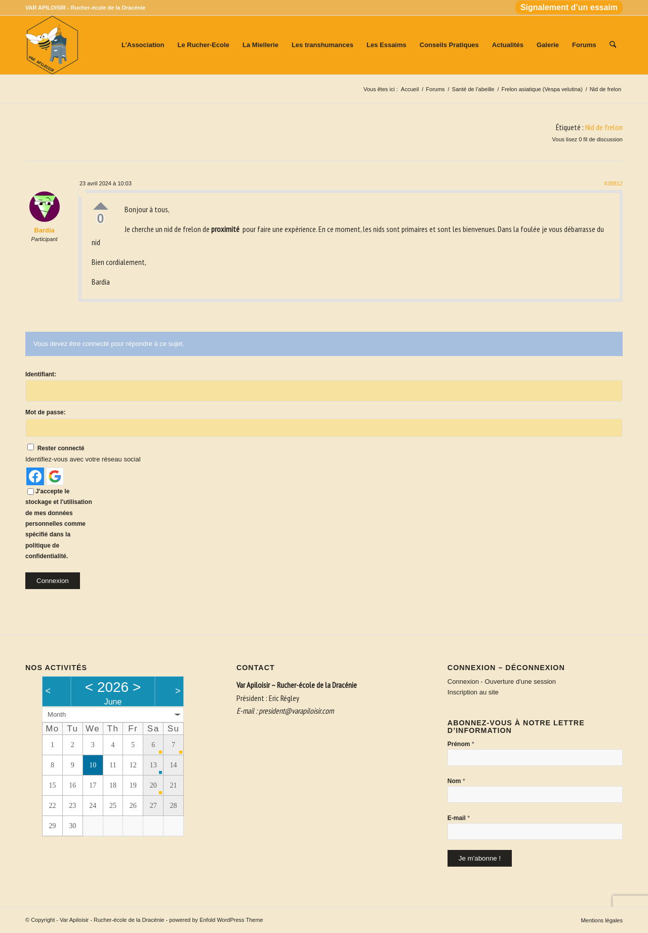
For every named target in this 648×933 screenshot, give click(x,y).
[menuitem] (566, 8)
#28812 (613, 183)
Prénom (461, 744)
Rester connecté (61, 448)
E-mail (459, 818)
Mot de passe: (45, 412)
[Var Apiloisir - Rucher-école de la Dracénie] (51, 45)
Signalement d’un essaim (569, 7)
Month (57, 714)
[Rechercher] (613, 45)
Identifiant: (40, 374)
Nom (456, 781)
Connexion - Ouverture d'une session (502, 681)
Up (100, 206)
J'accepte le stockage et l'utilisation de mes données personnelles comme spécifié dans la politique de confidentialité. (58, 524)
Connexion (52, 581)
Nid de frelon (604, 127)
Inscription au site (473, 692)
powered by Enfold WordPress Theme (216, 920)
